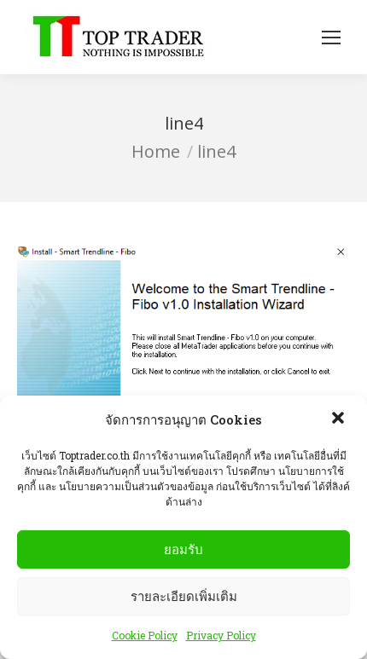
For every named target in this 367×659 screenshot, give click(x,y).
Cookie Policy (145, 636)
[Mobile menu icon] (331, 37)
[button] (339, 420)
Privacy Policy (221, 636)
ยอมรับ (183, 549)
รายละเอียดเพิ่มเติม (184, 596)
